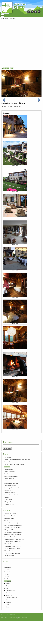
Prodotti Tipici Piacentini (11, 483)
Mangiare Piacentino (10, 502)
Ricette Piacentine (9, 478)
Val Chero (7, 569)
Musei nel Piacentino (10, 471)
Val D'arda (7, 572)
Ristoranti (7, 466)
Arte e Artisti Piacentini (10, 513)
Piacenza (6, 565)
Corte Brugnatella (10, 590)
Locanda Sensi (12, 18)
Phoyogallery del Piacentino (12, 553)
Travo (7, 604)
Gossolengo (9, 595)
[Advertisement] (21, 42)
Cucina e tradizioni (9, 516)
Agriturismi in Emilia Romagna (13, 532)
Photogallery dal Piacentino (11, 495)
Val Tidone (7, 579)
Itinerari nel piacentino (10, 544)
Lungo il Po (7, 567)
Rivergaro (8, 602)
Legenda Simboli (9, 555)
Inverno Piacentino (9, 462)
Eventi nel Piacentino (10, 485)
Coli (7, 588)
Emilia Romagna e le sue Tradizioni (14, 539)
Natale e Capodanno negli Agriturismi (14, 523)
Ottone (7, 600)
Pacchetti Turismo (9, 504)
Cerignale (8, 586)
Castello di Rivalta (9, 473)
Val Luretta (7, 574)
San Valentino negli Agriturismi (12, 525)
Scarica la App (8, 499)
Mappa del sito (4, 617)
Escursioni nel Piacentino (11, 476)
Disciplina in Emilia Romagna (12, 546)
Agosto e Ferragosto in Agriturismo (14, 464)
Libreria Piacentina (9, 492)
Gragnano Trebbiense (11, 597)
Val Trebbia (5, 18)
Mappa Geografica (22, 617)
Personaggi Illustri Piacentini (12, 488)
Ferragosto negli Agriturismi (12, 527)
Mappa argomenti (13, 617)
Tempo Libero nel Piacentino (12, 548)
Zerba (7, 607)
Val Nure (6, 576)
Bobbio (8, 583)
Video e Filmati (8, 551)
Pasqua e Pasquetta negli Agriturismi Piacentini (17, 459)
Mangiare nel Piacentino (11, 530)
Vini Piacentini (8, 480)
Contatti (6, 497)
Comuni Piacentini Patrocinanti (12, 534)
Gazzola (8, 593)
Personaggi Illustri (9, 518)
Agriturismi (7, 457)
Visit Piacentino (8, 469)
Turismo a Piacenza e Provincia (12, 541)
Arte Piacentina (8, 490)
